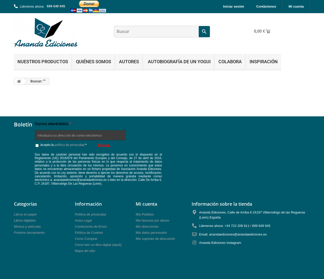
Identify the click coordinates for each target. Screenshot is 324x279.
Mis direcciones (147, 226)
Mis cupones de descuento (155, 239)
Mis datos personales (151, 232)
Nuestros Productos (42, 61)
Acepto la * (63, 145)
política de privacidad (69, 145)
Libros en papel (25, 214)
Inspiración (264, 61)
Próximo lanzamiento (29, 232)
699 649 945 (56, 6)
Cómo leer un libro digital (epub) (98, 245)
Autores (129, 61)
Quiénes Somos (93, 61)
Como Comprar (86, 239)
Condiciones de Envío (91, 226)
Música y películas (27, 226)
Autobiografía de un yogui (179, 61)
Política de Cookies (89, 232)
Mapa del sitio (85, 251)
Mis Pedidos (145, 214)
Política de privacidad (90, 214)
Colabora (230, 61)
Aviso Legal (83, 220)
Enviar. (104, 145)
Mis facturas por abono (152, 220)
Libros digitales (25, 220)
